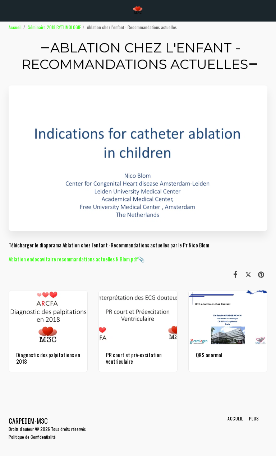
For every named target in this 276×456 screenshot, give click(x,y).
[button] (8, 10)
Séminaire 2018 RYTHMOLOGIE (54, 27)
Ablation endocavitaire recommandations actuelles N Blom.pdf (73, 259)
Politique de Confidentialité (32, 437)
